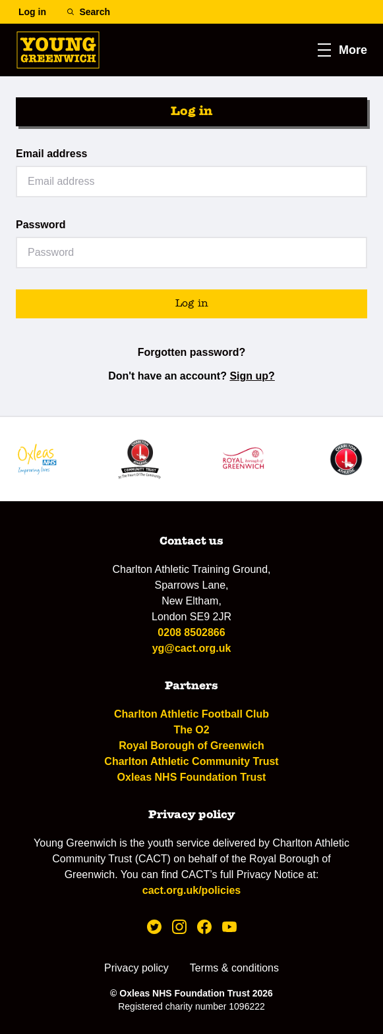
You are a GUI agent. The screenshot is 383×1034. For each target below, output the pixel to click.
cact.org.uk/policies (191, 890)
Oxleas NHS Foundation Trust (191, 777)
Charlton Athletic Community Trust (191, 761)
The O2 (191, 729)
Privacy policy (136, 967)
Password (41, 224)
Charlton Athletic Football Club (191, 714)
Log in (191, 304)
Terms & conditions (234, 967)
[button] (342, 50)
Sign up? (251, 376)
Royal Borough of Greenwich (191, 745)
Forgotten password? (192, 352)
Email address (52, 153)
